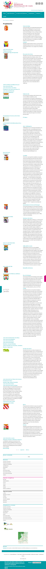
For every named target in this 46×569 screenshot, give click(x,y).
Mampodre (5, 467)
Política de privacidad (26, 554)
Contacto (38, 13)
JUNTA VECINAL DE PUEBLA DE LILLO (11, 84)
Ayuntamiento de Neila (8, 216)
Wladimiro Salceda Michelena (9, 344)
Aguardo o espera (6, 494)
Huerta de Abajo (26, 26)
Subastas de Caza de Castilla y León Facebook (37, 3)
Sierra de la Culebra (7, 471)
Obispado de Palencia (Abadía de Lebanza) (12, 439)
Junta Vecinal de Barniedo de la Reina (11, 337)
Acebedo (25, 42)
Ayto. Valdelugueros (27, 126)
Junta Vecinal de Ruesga (8, 342)
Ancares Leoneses (7, 461)
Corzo (4, 483)
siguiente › (22, 449)
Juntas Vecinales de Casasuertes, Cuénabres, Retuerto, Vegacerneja (12, 346)
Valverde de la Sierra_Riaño (9, 401)
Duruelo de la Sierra (27, 348)
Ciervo (4, 482)
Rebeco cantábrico (7, 488)
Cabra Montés (6, 480)
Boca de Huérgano (27, 275)
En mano (5, 497)
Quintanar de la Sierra (27, 218)
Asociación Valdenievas (8, 92)
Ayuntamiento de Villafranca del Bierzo (11, 273)
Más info (6, 568)
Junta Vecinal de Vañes (8, 49)
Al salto (4, 496)
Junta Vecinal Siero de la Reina (9, 87)
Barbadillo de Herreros (28, 267)
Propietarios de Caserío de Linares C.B (11, 89)
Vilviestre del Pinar (7, 244)
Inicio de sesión (34, 10)
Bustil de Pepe (6, 448)
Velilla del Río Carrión (27, 246)
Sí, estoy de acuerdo (37, 563)
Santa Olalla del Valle (7, 266)
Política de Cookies (34, 554)
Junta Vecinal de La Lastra (8, 438)
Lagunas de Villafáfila (7, 464)
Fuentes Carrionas (7, 462)
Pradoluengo (6, 154)
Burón (24, 404)
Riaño (4, 468)
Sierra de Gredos (6, 470)
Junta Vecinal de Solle (8, 86)
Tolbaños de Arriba (7, 51)
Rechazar (30, 563)
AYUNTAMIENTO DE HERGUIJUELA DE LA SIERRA (12, 124)
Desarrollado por (13, 554)
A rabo (4, 493)
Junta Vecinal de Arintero (8, 383)
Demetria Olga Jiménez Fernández (10, 382)
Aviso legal (19, 554)
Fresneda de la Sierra (7, 380)
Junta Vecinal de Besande (8, 90)
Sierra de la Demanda (7, 473)
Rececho (5, 502)
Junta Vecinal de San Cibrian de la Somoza (12, 379)
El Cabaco (25, 117)
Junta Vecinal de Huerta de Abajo (10, 385)
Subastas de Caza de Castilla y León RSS (42, 3)
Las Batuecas (5, 465)
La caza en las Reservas (21, 13)
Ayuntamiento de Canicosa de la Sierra (11, 115)
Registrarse (40, 10)
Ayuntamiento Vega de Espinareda (10, 52)
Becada (4, 479)
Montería (5, 500)
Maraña (24, 424)
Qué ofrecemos (10, 13)
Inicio (4, 13)
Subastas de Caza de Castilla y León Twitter (39, 3)
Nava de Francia (6, 152)
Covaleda (25, 155)
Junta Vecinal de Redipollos (9, 339)
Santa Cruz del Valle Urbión (9, 242)
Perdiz (4, 487)
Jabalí (4, 485)
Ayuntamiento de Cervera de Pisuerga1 (31, 204)
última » (27, 449)
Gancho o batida (6, 499)
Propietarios (31, 13)
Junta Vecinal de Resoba (8, 340)
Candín (24, 288)
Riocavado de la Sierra (28, 54)
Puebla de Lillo (26, 94)
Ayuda (4, 16)
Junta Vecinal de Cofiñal (8, 403)
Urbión (4, 474)
